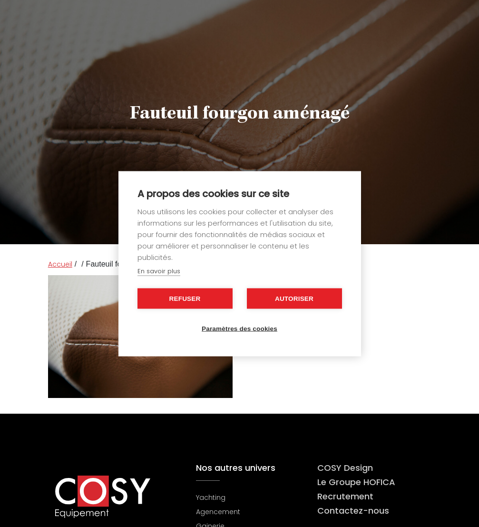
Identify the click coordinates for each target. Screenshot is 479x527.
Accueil (60, 264)
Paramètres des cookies (239, 328)
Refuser (185, 298)
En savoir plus (158, 270)
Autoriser (294, 298)
